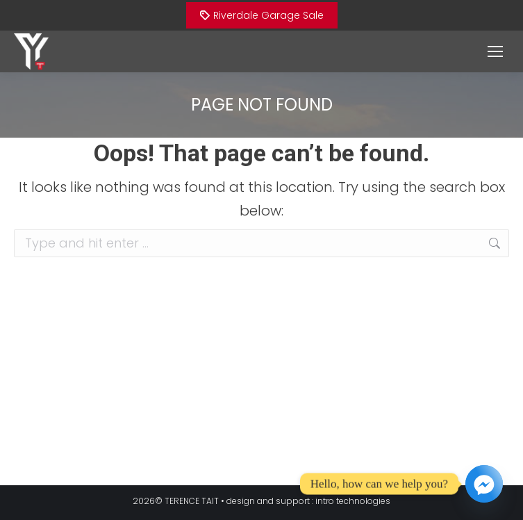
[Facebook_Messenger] (484, 484)
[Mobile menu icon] (495, 51)
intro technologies (352, 501)
